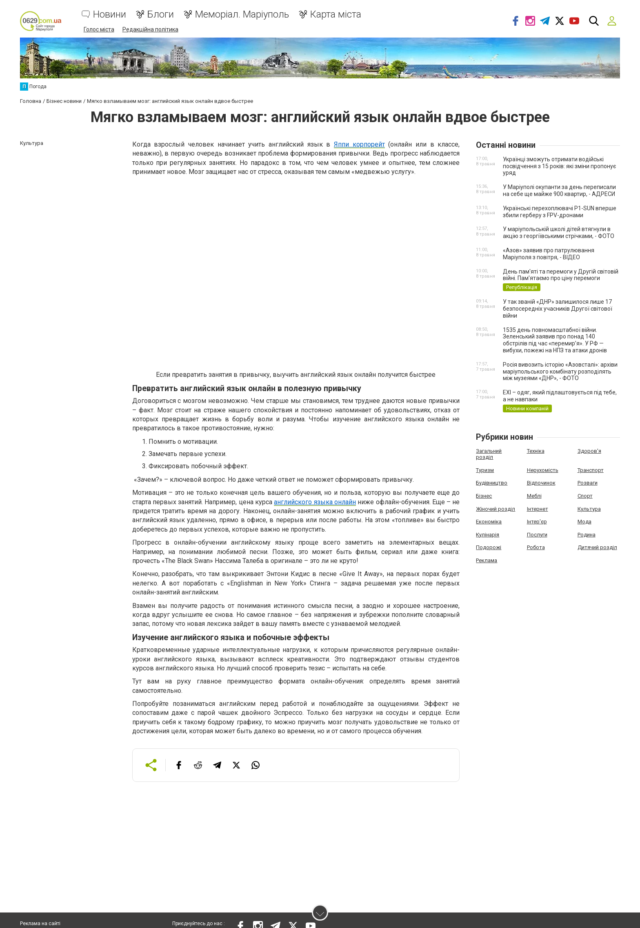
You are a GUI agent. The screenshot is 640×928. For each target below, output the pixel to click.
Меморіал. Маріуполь (242, 14)
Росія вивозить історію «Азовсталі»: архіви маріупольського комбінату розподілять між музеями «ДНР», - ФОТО (560, 371)
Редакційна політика (150, 29)
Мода (584, 521)
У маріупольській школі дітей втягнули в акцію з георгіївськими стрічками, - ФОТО (558, 232)
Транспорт (591, 470)
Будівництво (491, 482)
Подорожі (488, 547)
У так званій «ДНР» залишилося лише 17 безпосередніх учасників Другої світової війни (557, 308)
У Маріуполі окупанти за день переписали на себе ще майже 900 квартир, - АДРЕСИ (559, 190)
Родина (587, 534)
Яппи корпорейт (359, 144)
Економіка (489, 521)
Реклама (486, 560)
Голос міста (99, 29)
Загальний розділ (489, 453)
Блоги (160, 14)
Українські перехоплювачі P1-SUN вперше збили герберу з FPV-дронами (559, 211)
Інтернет (537, 508)
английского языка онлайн (315, 501)
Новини (109, 14)
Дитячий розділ (597, 547)
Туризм (485, 470)
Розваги (588, 482)
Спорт (585, 495)
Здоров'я (589, 450)
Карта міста (335, 14)
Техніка (535, 450)
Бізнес (484, 495)
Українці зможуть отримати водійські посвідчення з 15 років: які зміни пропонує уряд (559, 166)
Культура (589, 508)
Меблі (534, 495)
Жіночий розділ (495, 508)
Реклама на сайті (40, 924)
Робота (536, 547)
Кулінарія (487, 534)
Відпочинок (541, 482)
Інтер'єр (537, 521)
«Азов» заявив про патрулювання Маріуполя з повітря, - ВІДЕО (548, 253)
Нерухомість (542, 470)
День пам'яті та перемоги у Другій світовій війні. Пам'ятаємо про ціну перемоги (560, 274)
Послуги (537, 534)
